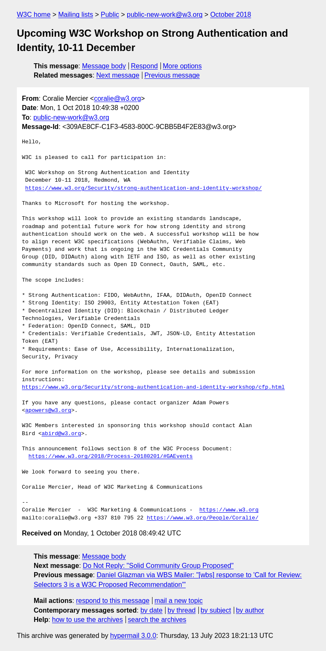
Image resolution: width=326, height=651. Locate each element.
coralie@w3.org (117, 98)
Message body (104, 66)
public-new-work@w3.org (165, 14)
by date (151, 610)
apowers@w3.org (48, 410)
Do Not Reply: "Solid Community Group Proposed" (158, 565)
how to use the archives (87, 619)
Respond (144, 66)
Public (110, 14)
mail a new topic (179, 600)
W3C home (34, 14)
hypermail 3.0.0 (133, 635)
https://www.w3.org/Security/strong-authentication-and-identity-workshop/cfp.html (153, 387)
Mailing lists (75, 14)
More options (182, 66)
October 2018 (230, 14)
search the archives (157, 619)
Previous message (172, 75)
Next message (117, 75)
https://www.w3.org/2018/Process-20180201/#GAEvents (111, 456)
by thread (182, 610)
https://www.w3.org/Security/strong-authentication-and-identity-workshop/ (143, 188)
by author (250, 610)
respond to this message (112, 600)
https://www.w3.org (228, 510)
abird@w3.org (61, 434)
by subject (215, 610)
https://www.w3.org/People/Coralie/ (202, 518)
